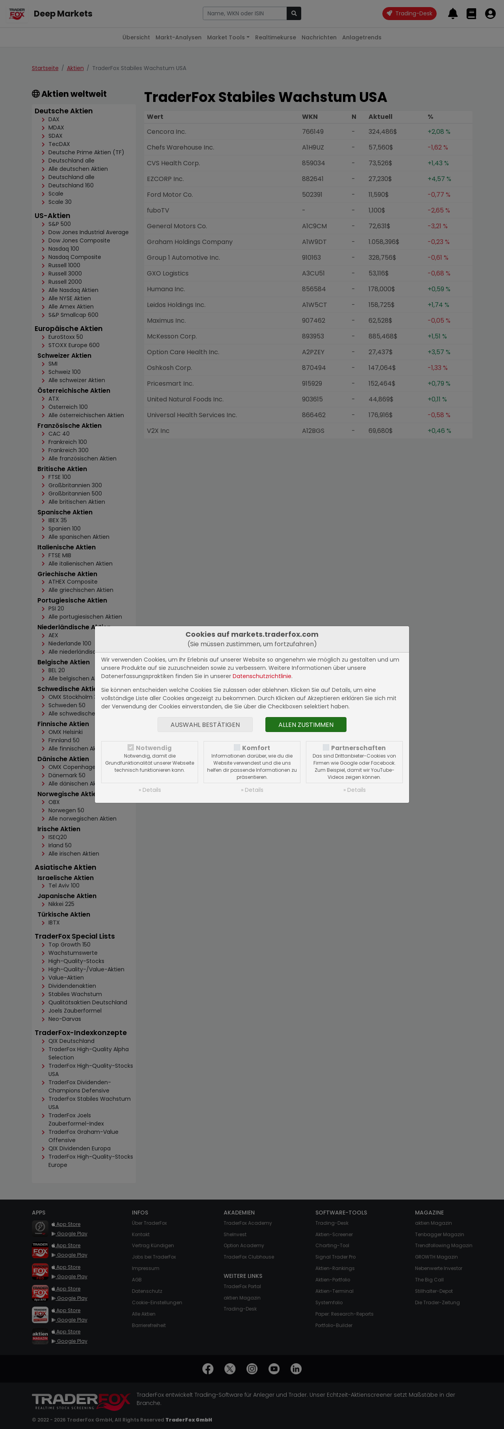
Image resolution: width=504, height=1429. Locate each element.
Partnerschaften (358, 748)
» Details (150, 790)
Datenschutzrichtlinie (262, 676)
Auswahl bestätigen (205, 724)
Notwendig (154, 748)
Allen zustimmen (306, 724)
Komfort (256, 748)
